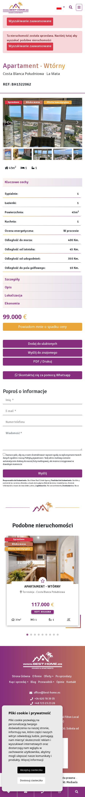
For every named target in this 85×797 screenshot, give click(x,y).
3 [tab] (35, 635)
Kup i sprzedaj (17, 682)
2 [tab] (31, 635)
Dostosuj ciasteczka (31, 780)
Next (77, 122)
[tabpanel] (42, 582)
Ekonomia (12, 303)
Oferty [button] (47, 676)
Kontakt (71, 682)
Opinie (60, 682)
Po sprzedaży (64, 676)
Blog (33, 682)
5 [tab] (42, 635)
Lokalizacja (13, 295)
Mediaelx (72, 782)
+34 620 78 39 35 (42, 698)
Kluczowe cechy (16, 182)
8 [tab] (54, 635)
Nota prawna (67, 778)
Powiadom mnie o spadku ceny (42, 326)
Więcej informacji (32, 760)
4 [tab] (39, 635)
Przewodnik (45, 682)
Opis (8, 287)
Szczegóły (12, 279)
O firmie (37, 676)
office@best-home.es (47, 692)
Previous (7, 122)
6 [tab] (46, 635)
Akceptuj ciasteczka (31, 770)
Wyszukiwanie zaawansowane (30, 21)
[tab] (42, 182)
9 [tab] (58, 635)
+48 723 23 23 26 (42, 703)
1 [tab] (27, 635)
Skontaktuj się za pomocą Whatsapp (42, 375)
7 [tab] (50, 635)
